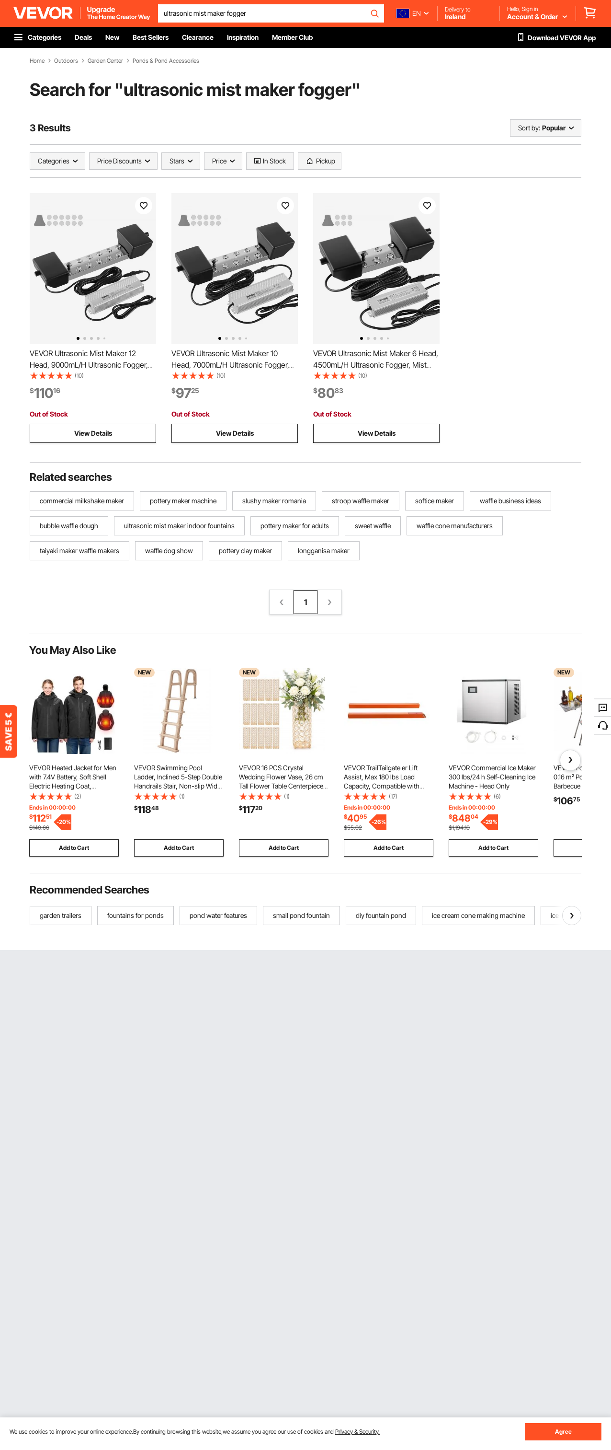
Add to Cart (74, 847)
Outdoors (66, 61)
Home (37, 61)
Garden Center (105, 61)
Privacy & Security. (357, 1431)
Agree (563, 1431)
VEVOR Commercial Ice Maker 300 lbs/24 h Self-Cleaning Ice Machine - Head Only (492, 777)
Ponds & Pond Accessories (166, 61)
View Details (93, 433)
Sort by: (529, 128)
